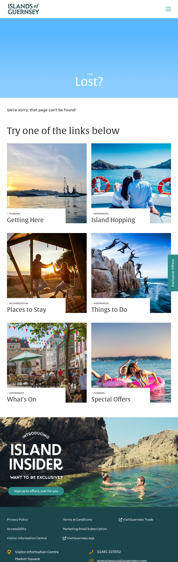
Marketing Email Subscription (85, 529)
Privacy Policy (17, 519)
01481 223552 (105, 552)
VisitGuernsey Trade (136, 519)
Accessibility (16, 529)
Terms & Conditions (77, 519)
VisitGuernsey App (78, 538)
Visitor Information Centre (27, 538)
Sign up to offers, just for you (36, 491)
